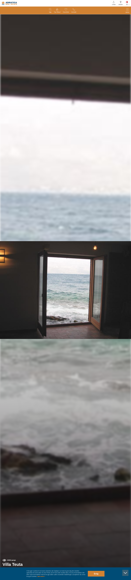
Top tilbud (56, 12)
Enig (96, 574)
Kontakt (75, 12)
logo (9, 3)
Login (113, 4)
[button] (120, 26)
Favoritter (66, 12)
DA (127, 4)
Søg (48, 12)
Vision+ (121, 4)
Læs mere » (41, 576)
